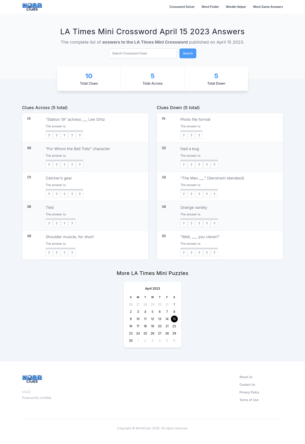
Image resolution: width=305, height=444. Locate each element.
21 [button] (166, 326)
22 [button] (174, 326)
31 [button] (166, 304)
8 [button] (174, 311)
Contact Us (247, 384)
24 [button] (138, 333)
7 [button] (167, 311)
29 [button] (152, 304)
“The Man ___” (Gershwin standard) (212, 178)
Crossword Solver (182, 7)
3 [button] (138, 311)
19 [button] (152, 326)
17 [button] (138, 326)
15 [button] (174, 319)
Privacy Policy (249, 392)
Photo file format (195, 119)
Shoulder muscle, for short (70, 237)
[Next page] (174, 288)
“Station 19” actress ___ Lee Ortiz (75, 119)
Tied (50, 207)
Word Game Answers (268, 7)
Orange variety (193, 207)
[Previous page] (130, 288)
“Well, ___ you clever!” (200, 237)
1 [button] (174, 304)
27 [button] (138, 304)
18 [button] (145, 326)
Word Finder (210, 7)
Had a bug (189, 149)
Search (188, 53)
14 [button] (167, 319)
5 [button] (152, 311)
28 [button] (145, 304)
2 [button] (131, 311)
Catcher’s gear (59, 178)
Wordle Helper (236, 7)
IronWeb (46, 398)
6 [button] (160, 311)
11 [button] (145, 319)
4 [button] (145, 311)
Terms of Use (249, 400)
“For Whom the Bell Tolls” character (78, 149)
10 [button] (138, 319)
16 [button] (130, 326)
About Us (246, 377)
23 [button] (131, 333)
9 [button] (131, 319)
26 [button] (131, 304)
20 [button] (160, 326)
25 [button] (145, 333)
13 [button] (159, 319)
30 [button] (160, 304)
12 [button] (152, 319)
